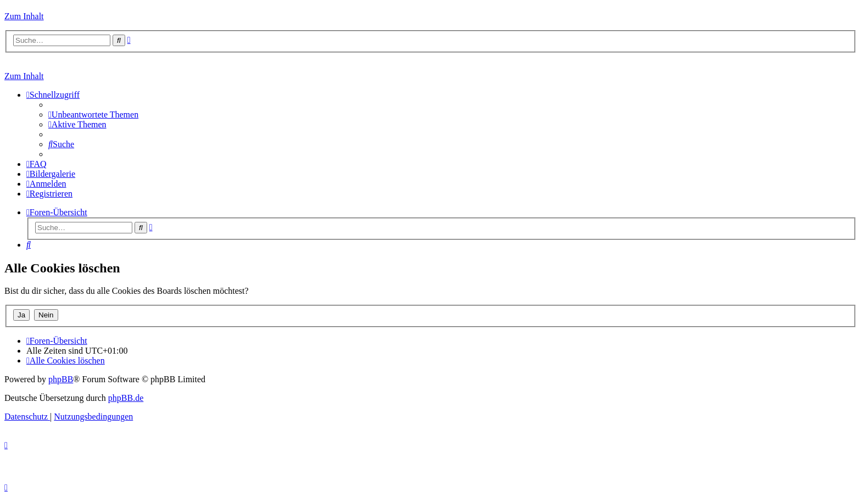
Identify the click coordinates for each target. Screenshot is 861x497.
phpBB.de (125, 398)
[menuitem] (93, 114)
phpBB (60, 379)
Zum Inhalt (24, 16)
